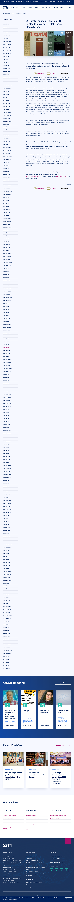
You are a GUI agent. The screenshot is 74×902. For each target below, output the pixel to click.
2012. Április (6, 524)
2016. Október (6, 365)
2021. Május (6, 203)
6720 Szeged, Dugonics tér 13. (58, 856)
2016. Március (6, 386)
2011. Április (6, 559)
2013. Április (6, 489)
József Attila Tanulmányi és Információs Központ (36, 865)
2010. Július (6, 586)
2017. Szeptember (7, 333)
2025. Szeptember (7, 50)
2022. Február (6, 177)
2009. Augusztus (7, 618)
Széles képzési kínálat (31, 815)
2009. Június (6, 624)
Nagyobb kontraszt (70, 3)
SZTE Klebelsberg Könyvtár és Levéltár (34, 824)
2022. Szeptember (7, 156)
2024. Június (6, 94)
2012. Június (6, 518)
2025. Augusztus (7, 53)
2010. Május (6, 592)
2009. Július (6, 621)
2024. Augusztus (7, 88)
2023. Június (6, 130)
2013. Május (6, 486)
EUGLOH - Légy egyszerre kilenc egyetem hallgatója (12, 827)
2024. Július (6, 91)
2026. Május (6, 27)
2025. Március (6, 68)
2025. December (7, 41)
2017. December (7, 324)
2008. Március (6, 668)
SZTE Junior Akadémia (31, 821)
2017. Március (6, 350)
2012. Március (6, 527)
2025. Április (6, 65)
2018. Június (6, 306)
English (68, 1)
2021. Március (6, 209)
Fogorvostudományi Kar (8, 865)
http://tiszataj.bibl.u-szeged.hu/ (34, 176)
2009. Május (6, 627)
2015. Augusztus (7, 406)
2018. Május (6, 309)
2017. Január (6, 356)
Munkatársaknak (36, 1)
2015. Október (6, 400)
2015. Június (6, 412)
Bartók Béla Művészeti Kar (8, 858)
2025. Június (6, 59)
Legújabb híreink (9, 769)
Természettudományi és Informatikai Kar (11, 882)
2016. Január (6, 392)
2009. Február (6, 636)
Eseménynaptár (60, 683)
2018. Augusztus (7, 300)
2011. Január (6, 568)
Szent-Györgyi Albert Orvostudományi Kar (12, 878)
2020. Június (6, 236)
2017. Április (23, 13)
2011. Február (6, 565)
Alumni (45, 1)
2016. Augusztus (7, 371)
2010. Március (6, 598)
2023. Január (6, 144)
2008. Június (6, 659)
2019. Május (6, 274)
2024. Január (6, 109)
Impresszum (62, 895)
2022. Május (6, 168)
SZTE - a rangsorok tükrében (32, 818)
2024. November (7, 80)
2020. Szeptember (7, 227)
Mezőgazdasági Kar (7, 874)
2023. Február (6, 141)
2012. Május (6, 521)
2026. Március (6, 33)
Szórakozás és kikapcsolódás (56, 821)
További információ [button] (14, 899)
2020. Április (6, 241)
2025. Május (6, 62)
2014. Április (6, 453)
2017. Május (6, 344)
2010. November (7, 574)
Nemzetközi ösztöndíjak (8, 818)
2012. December (7, 500)
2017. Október (6, 330)
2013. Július (6, 480)
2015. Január (6, 427)
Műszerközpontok (46, 7)
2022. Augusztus (7, 159)
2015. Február (6, 424)
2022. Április (6, 171)
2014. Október (6, 436)
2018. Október (6, 294)
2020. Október (6, 224)
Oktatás (23, 7)
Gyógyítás (37, 7)
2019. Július (6, 268)
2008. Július (6, 656)
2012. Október (6, 506)
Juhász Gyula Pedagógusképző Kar (10, 871)
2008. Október (6, 648)
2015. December (7, 394)
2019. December (7, 253)
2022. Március (6, 174)
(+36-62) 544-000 (56, 858)
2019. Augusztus (7, 265)
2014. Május (6, 450)
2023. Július (6, 127)
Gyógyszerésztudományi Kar (9, 869)
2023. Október (6, 118)
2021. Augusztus (7, 194)
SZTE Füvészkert (30, 827)
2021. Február (6, 212)
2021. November (7, 186)
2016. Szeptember (7, 368)
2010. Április (6, 595)
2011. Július (6, 550)
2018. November (7, 292)
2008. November (7, 645)
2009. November (7, 609)
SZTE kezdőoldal (6, 1)
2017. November (7, 327)
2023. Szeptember (7, 121)
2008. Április (6, 662)
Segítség (69, 895)
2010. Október (6, 577)
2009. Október (6, 612)
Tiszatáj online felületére (62, 176)
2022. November (7, 150)
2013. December (7, 465)
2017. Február (6, 353)
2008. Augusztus (7, 653)
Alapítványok (29, 856)
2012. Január (6, 533)
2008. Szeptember (7, 650)
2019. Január (6, 286)
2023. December (7, 112)
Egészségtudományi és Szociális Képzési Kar (12, 862)
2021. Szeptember (7, 191)
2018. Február (6, 318)
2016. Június (6, 377)
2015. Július (6, 409)
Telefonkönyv (53, 1)
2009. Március (6, 633)
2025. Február (6, 71)
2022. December (7, 147)
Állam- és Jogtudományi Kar (9, 856)
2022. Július (6, 162)
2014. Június (6, 447)
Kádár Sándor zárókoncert (44, 711)
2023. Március (6, 139)
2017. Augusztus (7, 336)
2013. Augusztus (7, 477)
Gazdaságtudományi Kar (8, 867)
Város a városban (53, 824)
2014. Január (6, 462)
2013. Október (6, 471)
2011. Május (6, 556)
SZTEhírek (12, 13)
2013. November (7, 468)
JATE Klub (28, 830)
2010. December (7, 571)
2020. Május (6, 239)
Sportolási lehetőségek (55, 818)
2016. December (7, 359)
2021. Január (6, 215)
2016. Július (6, 374)
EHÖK (27, 869)
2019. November (7, 256)
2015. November (7, 397)
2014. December (7, 430)
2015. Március (6, 421)
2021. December (7, 183)
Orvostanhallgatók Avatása (63, 711)
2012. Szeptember (7, 509)
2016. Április (6, 383)
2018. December (7, 289)
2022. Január (6, 180)
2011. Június (6, 553)
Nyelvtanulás (6, 821)
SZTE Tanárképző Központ (8, 880)
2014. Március (6, 456)
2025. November (7, 44)
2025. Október (6, 47)
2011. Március (6, 562)
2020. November (7, 221)
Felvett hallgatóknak (20, 1)
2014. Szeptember (7, 439)
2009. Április (6, 630)
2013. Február (6, 495)
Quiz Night (26, 711)
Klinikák (28, 884)
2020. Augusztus (7, 230)
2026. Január (6, 38)
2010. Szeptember (7, 580)
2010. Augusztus (7, 583)
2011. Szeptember (7, 545)
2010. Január (6, 603)
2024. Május (6, 97)
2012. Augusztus (7, 512)
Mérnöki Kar (5, 876)
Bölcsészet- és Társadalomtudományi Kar (12, 860)
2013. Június (6, 483)
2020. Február (6, 247)
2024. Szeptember (7, 86)
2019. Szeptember (7, 262)
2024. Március (6, 103)
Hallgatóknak (28, 1)
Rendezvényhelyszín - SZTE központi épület (35, 867)
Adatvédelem (61, 1)
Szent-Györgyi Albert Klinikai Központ (34, 882)
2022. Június (6, 165)
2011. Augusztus (7, 547)
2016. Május (6, 380)
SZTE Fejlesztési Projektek (32, 871)
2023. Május (6, 133)
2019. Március (6, 280)
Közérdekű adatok (54, 895)
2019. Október (6, 259)
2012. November (7, 503)
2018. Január (6, 321)
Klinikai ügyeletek (30, 887)
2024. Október (6, 83)
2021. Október (6, 189)
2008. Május (6, 665)
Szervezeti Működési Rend (32, 860)
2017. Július (6, 339)
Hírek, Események (58, 7)
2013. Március (6, 492)
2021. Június (6, 200)
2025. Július (6, 56)
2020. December (7, 218)
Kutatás (30, 7)
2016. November (7, 362)
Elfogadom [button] (68, 898)
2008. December (7, 642)
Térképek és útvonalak (56, 862)
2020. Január (6, 250)
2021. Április (6, 206)
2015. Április (6, 418)
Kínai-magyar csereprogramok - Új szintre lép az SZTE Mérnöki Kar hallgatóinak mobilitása (59, 778)
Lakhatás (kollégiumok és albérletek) (58, 815)
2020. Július (6, 233)
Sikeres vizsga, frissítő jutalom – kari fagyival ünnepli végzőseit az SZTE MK (13, 775)
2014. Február (6, 459)
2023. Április (6, 136)
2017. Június (6, 342)
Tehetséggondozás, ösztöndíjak (9, 815)
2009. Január (6, 639)
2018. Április (6, 312)
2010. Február (6, 600)
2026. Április (6, 30)
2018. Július (6, 303)
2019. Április (6, 277)
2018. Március (6, 315)
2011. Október (6, 542)
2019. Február (6, 283)
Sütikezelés (26, 895)
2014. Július (6, 445)
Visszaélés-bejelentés (43, 895)
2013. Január (6, 497)
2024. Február (6, 106)
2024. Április (6, 100)
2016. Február (6, 389)
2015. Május (6, 415)
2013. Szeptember (7, 474)
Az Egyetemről (14, 7)
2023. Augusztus (7, 124)
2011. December (7, 536)
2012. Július (6, 515)
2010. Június (6, 589)
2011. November (7, 539)
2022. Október (6, 153)
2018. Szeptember (7, 297)
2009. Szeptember (7, 615)
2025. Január (6, 74)
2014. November (7, 433)
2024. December (7, 77)
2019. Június (6, 271)
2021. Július (6, 197)
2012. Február (6, 530)
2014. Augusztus (7, 442)
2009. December (7, 606)
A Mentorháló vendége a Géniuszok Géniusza (36, 774)
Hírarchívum (18, 13)
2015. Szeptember (7, 403)
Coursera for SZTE (7, 824)
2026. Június (6, 24)
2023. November (7, 115)
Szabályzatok (29, 858)
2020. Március (6, 244)
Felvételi (12, 1)
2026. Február (6, 36)
